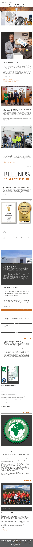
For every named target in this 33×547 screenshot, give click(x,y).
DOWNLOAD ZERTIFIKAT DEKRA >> (6, 406)
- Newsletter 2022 (3, 529)
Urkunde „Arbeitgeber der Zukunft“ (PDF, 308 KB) (9, 239)
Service (10, 2)
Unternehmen (10, 0)
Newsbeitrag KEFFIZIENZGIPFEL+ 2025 (7, 79)
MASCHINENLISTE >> (7, 306)
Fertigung (4, 2)
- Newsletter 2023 (3, 531)
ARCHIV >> (29, 244)
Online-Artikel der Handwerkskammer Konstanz (9, 162)
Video (8, 161)
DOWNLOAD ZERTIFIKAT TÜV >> (5, 407)
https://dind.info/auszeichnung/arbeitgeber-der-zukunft (10, 233)
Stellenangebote (23, 0)
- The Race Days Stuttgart (4, 530)
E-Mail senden (17, 323)
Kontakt (17, 0)
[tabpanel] (16, 18)
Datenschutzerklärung (24, 541)
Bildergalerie (4, 161)
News (4, 0)
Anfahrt (16, 332)
